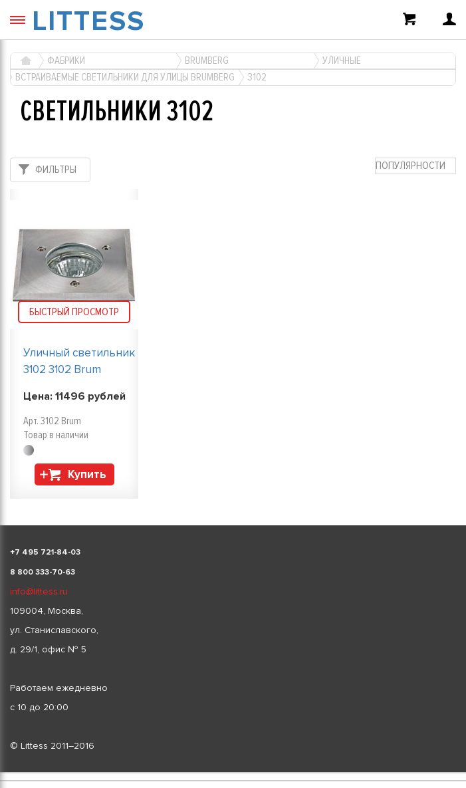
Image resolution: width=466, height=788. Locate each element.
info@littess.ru (39, 591)
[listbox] (233, 772)
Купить (87, 474)
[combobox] (415, 166)
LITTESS (88, 21)
